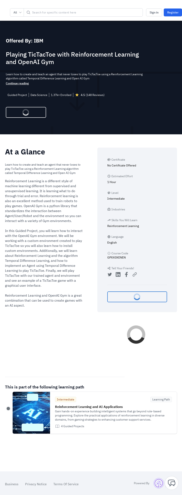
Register (172, 12)
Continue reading (17, 83)
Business (11, 484)
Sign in (154, 12)
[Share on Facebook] (126, 275)
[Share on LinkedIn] (118, 275)
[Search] (83, 12)
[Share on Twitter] (109, 275)
